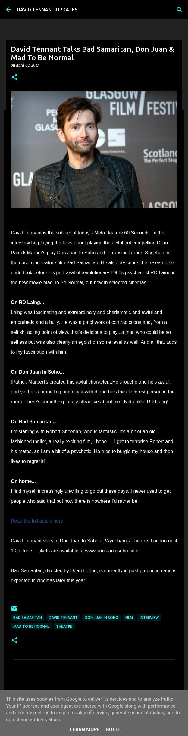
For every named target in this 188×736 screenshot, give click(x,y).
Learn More (84, 729)
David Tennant (63, 618)
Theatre (64, 626)
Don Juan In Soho (101, 618)
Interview (149, 618)
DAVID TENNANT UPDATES (47, 9)
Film (129, 618)
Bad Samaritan (27, 618)
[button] (14, 77)
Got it (112, 729)
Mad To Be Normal (31, 626)
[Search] (179, 9)
